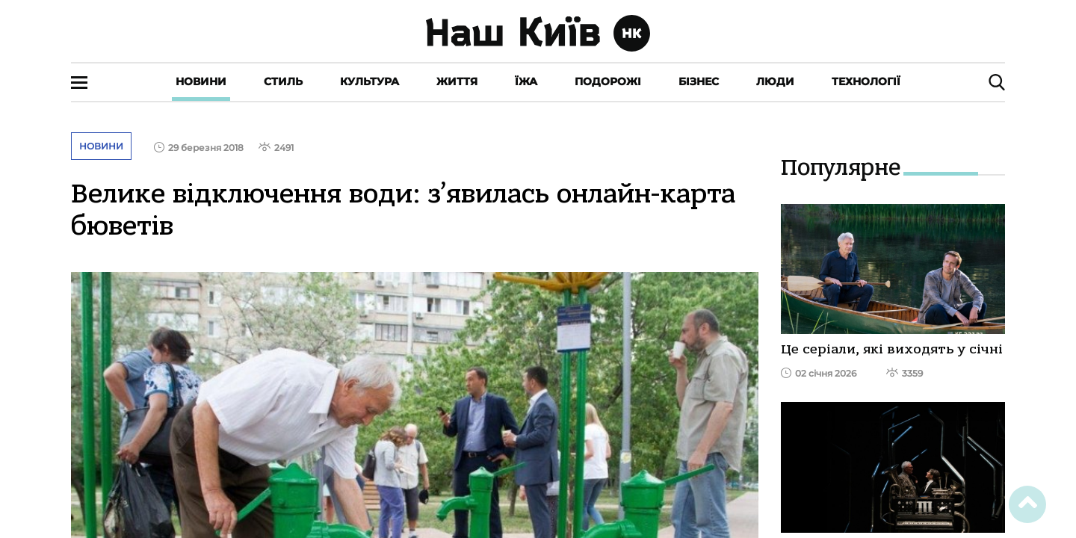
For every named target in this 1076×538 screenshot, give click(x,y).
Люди (775, 81)
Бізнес (698, 81)
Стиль (283, 81)
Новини (201, 81)
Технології (866, 81)
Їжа (526, 81)
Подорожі (608, 81)
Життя (456, 81)
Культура (369, 81)
